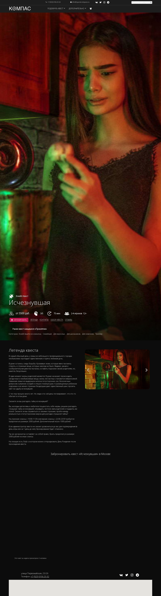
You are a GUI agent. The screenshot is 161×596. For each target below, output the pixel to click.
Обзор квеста (57, 319)
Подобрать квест (55, 8)
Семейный (47, 334)
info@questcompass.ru (80, 2)
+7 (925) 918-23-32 (54, 2)
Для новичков (88, 334)
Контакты (44, 319)
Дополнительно (76, 8)
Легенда (34, 319)
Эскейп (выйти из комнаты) (30, 334)
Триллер (98, 334)
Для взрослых (59, 334)
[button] (87, 369)
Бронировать (19, 320)
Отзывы (68, 319)
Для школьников (73, 334)
